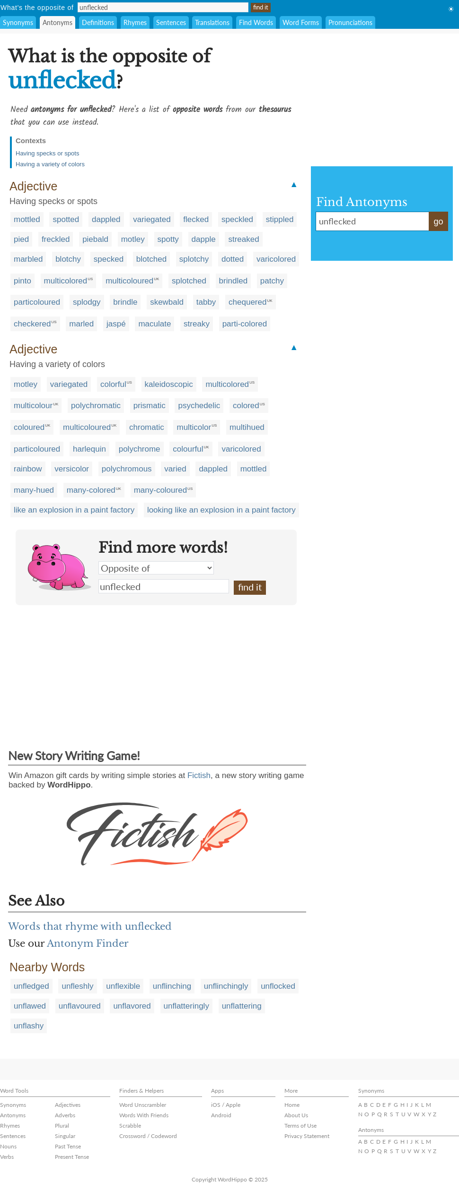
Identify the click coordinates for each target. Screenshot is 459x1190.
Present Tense (72, 1156)
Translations (212, 22)
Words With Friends (143, 1115)
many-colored (91, 490)
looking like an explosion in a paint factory (221, 509)
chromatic (146, 427)
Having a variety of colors (50, 164)
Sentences (171, 22)
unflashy (29, 1025)
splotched (189, 280)
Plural (62, 1125)
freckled (56, 239)
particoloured (37, 302)
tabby (206, 302)
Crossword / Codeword (148, 1135)
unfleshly (77, 986)
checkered (32, 323)
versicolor (71, 468)
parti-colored (244, 323)
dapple (204, 239)
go (438, 221)
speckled (237, 219)
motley (133, 239)
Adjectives (67, 1104)
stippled (280, 219)
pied (21, 239)
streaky (197, 323)
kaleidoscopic (169, 384)
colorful (113, 384)
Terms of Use (300, 1125)
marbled (28, 259)
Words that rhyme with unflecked (90, 926)
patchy (272, 280)
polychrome (139, 449)
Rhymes (135, 22)
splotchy (194, 259)
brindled (233, 280)
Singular (65, 1135)
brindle (125, 302)
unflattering (242, 1006)
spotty (168, 239)
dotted (232, 259)
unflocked (278, 986)
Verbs (7, 1156)
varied (175, 468)
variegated (151, 219)
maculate (154, 323)
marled (81, 323)
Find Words (256, 22)
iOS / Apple (225, 1104)
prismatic (149, 405)
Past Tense (68, 1146)
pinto (22, 280)
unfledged (31, 986)
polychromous (127, 468)
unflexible (123, 986)
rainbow (28, 468)
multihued (247, 427)
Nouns (8, 1146)
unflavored (131, 1006)
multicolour (33, 405)
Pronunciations (350, 22)
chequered (247, 302)
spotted (66, 219)
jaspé (116, 323)
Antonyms (57, 22)
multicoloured (129, 280)
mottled (27, 219)
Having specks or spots (47, 153)
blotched (151, 259)
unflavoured (80, 1006)
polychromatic (96, 405)
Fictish (199, 775)
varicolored (276, 259)
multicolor (194, 427)
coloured (29, 427)
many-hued (34, 490)
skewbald (167, 302)
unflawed (30, 1006)
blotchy (68, 259)
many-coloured (160, 490)
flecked (196, 219)
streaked (243, 239)
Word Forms (300, 22)
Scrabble (130, 1125)
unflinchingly (226, 986)
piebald (95, 239)
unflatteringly (186, 1006)
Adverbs (65, 1115)
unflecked (163, 586)
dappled (106, 219)
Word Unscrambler (142, 1104)
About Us (296, 1115)
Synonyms (18, 22)
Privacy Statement (306, 1135)
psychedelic (199, 405)
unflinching (172, 986)
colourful (188, 449)
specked (109, 259)
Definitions (98, 22)
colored (246, 405)
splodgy (87, 302)
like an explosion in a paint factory (74, 509)
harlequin (89, 449)
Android (221, 1115)
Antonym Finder (88, 943)
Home (292, 1104)
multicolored (66, 280)
